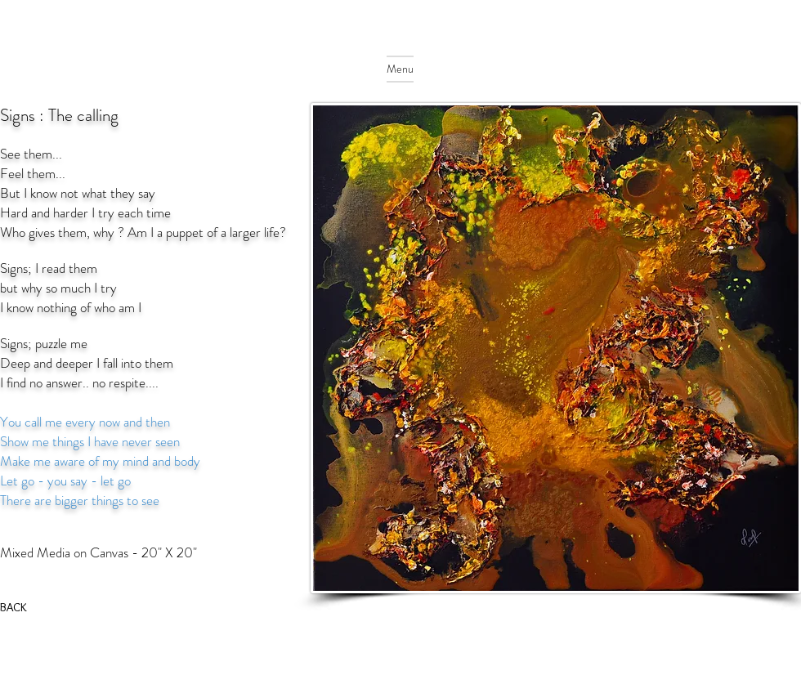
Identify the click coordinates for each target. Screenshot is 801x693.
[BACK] (15, 608)
